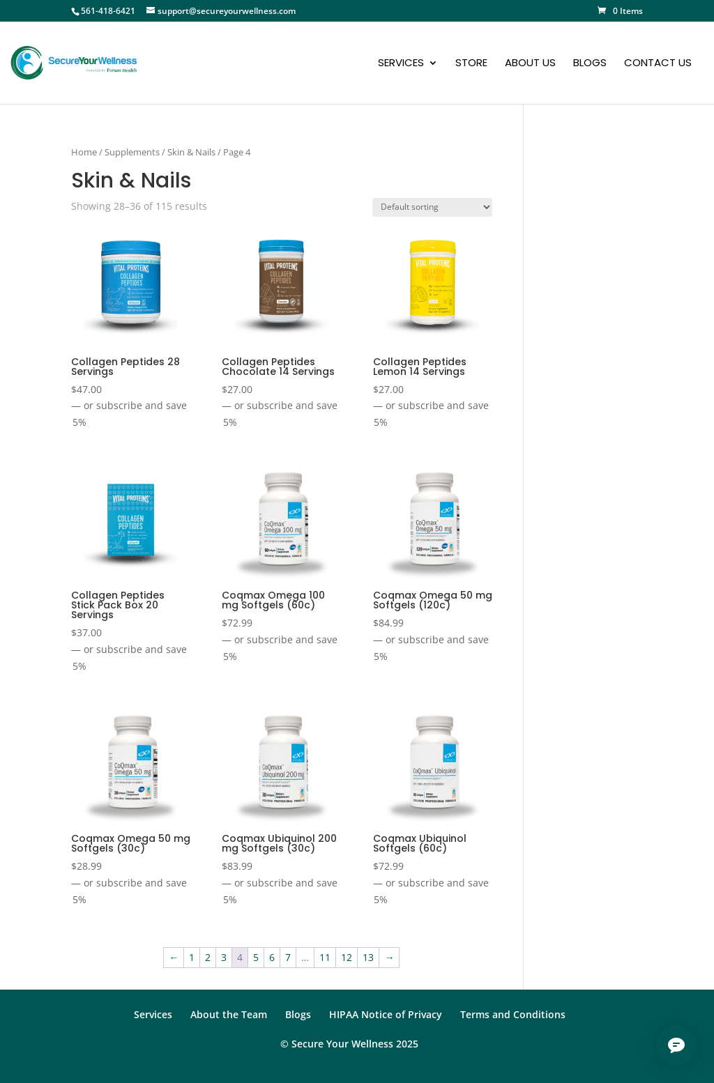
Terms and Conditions (512, 1014)
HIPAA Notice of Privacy (385, 1014)
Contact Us (658, 64)
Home (84, 152)
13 (368, 957)
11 (325, 957)
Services (401, 64)
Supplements (132, 152)
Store (471, 64)
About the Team (228, 1014)
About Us (530, 64)
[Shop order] (432, 207)
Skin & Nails (191, 152)
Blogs (590, 64)
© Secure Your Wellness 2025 (349, 1043)
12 (346, 957)
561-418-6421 (108, 11)
